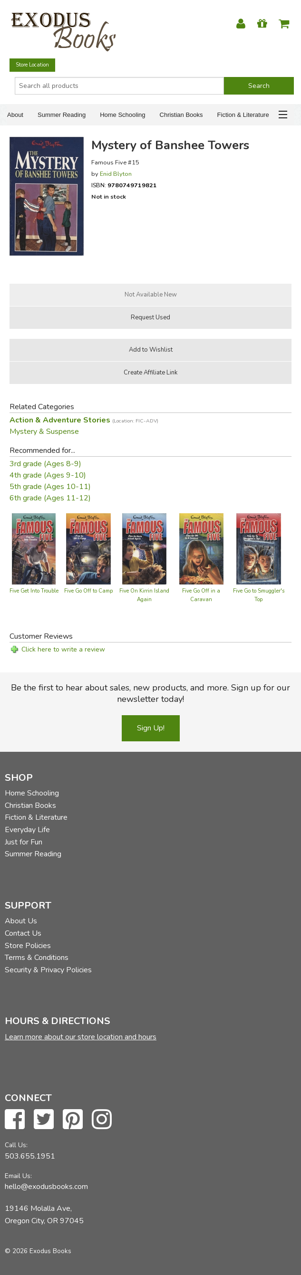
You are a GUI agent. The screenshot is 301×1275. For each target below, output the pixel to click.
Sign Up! (151, 728)
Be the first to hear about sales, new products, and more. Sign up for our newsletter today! (150, 693)
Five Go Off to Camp (88, 590)
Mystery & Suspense (44, 431)
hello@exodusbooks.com (46, 1186)
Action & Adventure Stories (84, 420)
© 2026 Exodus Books (38, 1251)
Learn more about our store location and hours (80, 1037)
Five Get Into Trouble (34, 590)
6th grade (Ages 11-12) (50, 498)
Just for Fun (23, 842)
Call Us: (16, 1145)
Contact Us (23, 933)
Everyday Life (27, 829)
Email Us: (18, 1175)
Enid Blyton (116, 174)
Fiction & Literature (243, 114)
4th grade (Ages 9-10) (48, 475)
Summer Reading (62, 114)
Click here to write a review (63, 649)
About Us (21, 921)
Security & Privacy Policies (48, 970)
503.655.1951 (30, 1156)
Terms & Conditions (36, 957)
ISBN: (124, 185)
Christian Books (181, 114)
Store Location (32, 64)
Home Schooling (122, 114)
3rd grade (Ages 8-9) (45, 464)
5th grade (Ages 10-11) (50, 486)
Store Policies (28, 945)
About (15, 114)
